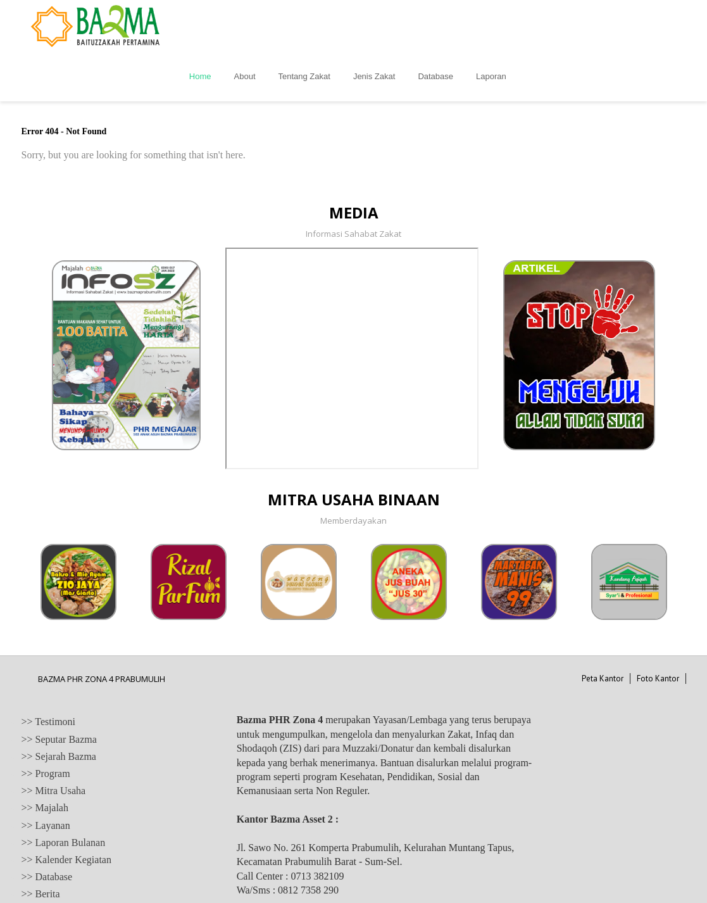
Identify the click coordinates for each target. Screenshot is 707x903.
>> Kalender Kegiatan (66, 809)
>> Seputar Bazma (59, 688)
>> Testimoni (49, 671)
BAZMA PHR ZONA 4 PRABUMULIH (101, 628)
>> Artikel (42, 860)
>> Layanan (46, 774)
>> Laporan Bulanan (64, 791)
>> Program (46, 722)
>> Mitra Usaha (54, 740)
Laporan (613, 25)
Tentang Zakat (425, 25)
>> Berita (41, 843)
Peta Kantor (602, 627)
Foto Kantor (658, 627)
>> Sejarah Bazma (59, 705)
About (366, 25)
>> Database (47, 826)
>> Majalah (45, 757)
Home (322, 25)
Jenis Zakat (495, 25)
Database (557, 25)
